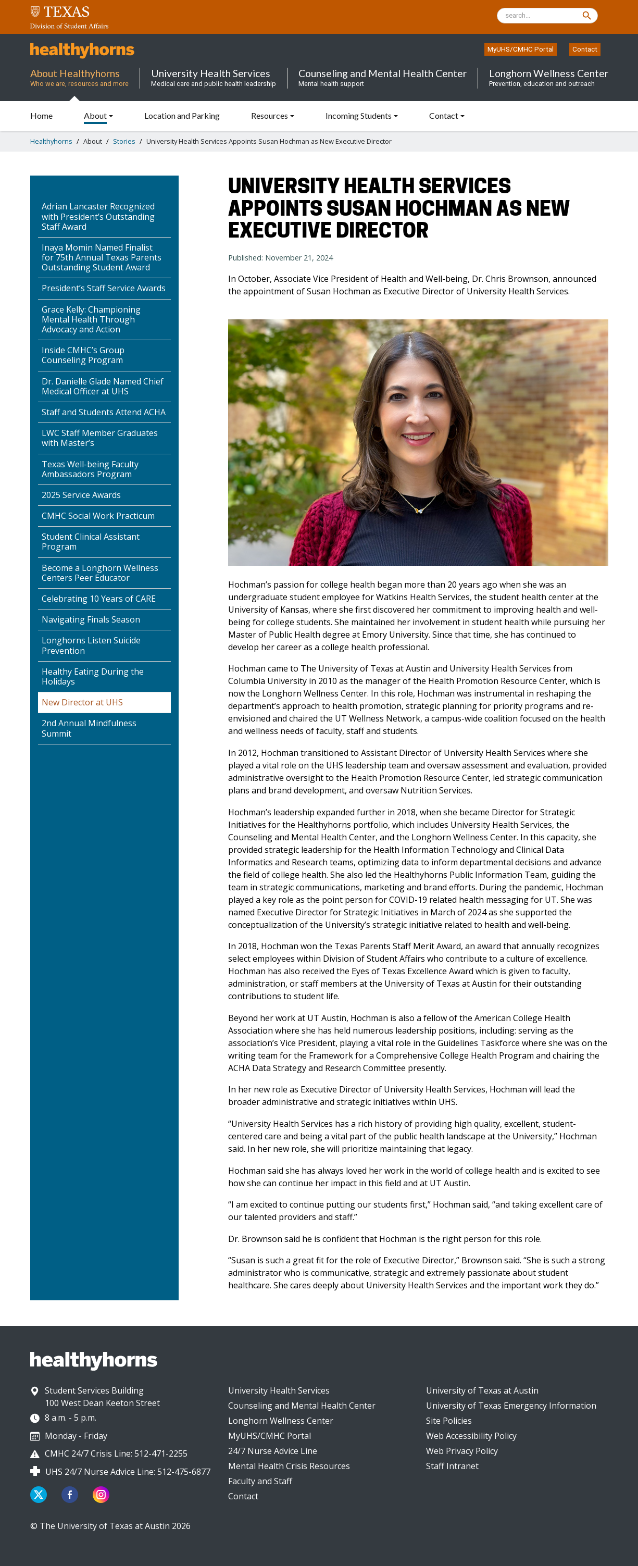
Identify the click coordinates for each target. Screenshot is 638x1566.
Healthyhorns (51, 141)
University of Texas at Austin (482, 1390)
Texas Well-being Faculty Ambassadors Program (90, 469)
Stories (124, 141)
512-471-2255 (160, 1453)
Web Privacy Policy (462, 1451)
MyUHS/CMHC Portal (520, 49)
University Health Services (279, 1390)
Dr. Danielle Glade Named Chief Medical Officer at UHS (103, 386)
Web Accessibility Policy (471, 1435)
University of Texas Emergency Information (511, 1405)
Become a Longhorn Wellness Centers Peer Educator (100, 572)
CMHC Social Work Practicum (98, 515)
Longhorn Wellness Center (280, 1420)
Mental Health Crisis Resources (289, 1466)
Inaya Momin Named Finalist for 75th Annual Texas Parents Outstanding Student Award (101, 257)
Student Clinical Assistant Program (91, 541)
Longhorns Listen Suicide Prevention (91, 645)
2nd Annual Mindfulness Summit (89, 728)
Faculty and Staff (260, 1481)
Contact (584, 49)
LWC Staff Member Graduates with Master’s (100, 438)
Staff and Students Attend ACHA (104, 412)
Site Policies (449, 1420)
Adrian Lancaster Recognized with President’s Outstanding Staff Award (98, 216)
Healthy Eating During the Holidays (93, 676)
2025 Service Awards (81, 495)
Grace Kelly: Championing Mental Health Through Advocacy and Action (91, 319)
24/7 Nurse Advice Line (272, 1451)
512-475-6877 (183, 1471)
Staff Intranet (452, 1466)
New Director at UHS (82, 702)
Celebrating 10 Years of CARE (99, 598)
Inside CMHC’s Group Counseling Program (83, 355)
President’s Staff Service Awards (104, 288)
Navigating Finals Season (91, 619)
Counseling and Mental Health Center (302, 1405)
